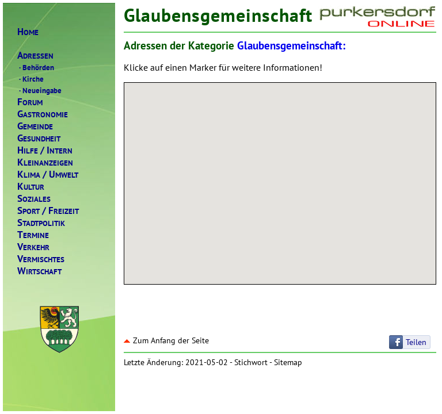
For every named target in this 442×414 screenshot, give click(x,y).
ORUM (30, 102)
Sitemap (288, 362)
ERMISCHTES (40, 259)
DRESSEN (35, 55)
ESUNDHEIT (38, 138)
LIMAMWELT (47, 174)
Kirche (30, 79)
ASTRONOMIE (42, 114)
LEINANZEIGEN (45, 162)
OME (28, 32)
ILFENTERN (45, 150)
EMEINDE (35, 126)
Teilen (416, 342)
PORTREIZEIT (48, 211)
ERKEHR (33, 247)
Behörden (35, 67)
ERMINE (33, 235)
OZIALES (34, 199)
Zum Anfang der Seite (166, 340)
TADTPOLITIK (41, 223)
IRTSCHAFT (39, 271)
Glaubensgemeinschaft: (291, 45)
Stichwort (251, 362)
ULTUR (30, 187)
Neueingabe (39, 90)
